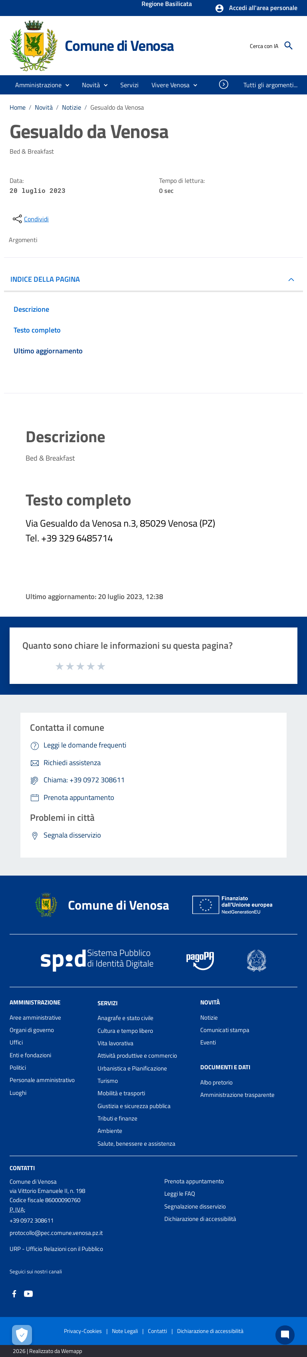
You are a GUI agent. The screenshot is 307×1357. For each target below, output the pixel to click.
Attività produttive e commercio (137, 1055)
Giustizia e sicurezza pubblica (134, 1105)
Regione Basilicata (167, 4)
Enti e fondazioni (30, 1055)
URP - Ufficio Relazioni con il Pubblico (56, 1248)
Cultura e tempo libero (125, 1030)
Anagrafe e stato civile (126, 1017)
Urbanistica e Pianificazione (132, 1068)
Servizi (108, 1002)
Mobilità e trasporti (121, 1093)
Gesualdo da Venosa (117, 107)
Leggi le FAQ (179, 1193)
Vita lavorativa (116, 1043)
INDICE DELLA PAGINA (45, 279)
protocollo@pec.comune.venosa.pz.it (56, 1232)
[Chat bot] (285, 1335)
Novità (44, 107)
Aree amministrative (35, 1017)
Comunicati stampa (224, 1029)
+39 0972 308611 (32, 1220)
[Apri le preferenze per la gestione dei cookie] (22, 1335)
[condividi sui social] (30, 218)
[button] (256, 8)
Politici (18, 1067)
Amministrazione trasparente (237, 1094)
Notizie (71, 107)
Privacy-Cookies (83, 1331)
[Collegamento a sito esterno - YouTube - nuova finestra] (28, 1293)
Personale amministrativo (42, 1079)
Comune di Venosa (119, 45)
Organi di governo (32, 1029)
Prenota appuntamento (194, 1181)
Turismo (108, 1080)
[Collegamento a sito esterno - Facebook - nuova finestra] (14, 1293)
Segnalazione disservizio (195, 1206)
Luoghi (18, 1092)
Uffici (16, 1042)
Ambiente (110, 1130)
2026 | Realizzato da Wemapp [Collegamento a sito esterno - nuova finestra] (47, 1351)
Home (18, 107)
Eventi (208, 1042)
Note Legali (125, 1331)
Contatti (22, 1168)
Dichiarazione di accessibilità (200, 1218)
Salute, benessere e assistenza (136, 1143)
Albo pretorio (216, 1082)
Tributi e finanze (118, 1118)
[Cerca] (288, 45)
